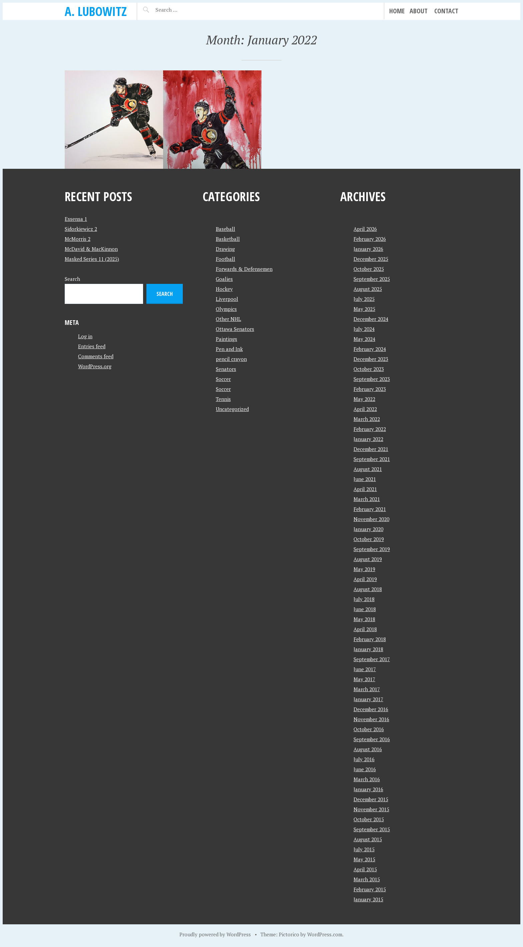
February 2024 (370, 349)
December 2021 (371, 449)
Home (397, 10)
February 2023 (370, 389)
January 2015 (368, 899)
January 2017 (368, 699)
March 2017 (367, 689)
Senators (226, 369)
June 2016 (365, 769)
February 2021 (370, 509)
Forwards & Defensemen (244, 269)
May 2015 (364, 859)
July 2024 (364, 329)
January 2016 (368, 789)
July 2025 (364, 299)
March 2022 (367, 419)
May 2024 (364, 339)
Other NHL (228, 319)
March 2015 (367, 879)
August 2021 (368, 469)
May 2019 (364, 569)
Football (225, 259)
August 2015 (368, 839)
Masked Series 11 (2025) (92, 259)
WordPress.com (324, 934)
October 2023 (369, 369)
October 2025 (369, 269)
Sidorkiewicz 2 (81, 228)
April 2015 (365, 869)
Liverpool (227, 299)
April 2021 (365, 489)
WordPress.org (94, 366)
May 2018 (364, 619)
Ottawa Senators (235, 329)
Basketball (228, 238)
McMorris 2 (77, 238)
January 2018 (368, 649)
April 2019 (365, 579)
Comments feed (95, 356)
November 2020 (371, 519)
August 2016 (368, 749)
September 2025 (372, 279)
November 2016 (371, 719)
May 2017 (364, 679)
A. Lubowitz (96, 11)
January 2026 (368, 249)
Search (72, 279)
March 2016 (367, 779)
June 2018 (365, 609)
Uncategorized (232, 409)
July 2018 (364, 599)
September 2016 (372, 739)
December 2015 (371, 799)
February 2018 (370, 639)
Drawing (225, 249)
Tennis (223, 399)
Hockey (224, 289)
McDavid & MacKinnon (91, 249)
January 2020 (368, 529)
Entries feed (91, 346)
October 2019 (369, 539)
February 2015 (370, 889)
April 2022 (365, 409)
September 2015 (372, 829)
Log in (85, 336)
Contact (446, 10)
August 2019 (368, 559)
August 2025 (368, 289)
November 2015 (371, 809)
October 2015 (369, 819)
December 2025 (371, 259)
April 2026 (365, 228)
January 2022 (368, 439)
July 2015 (364, 849)
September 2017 (372, 659)
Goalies (224, 279)
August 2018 (368, 589)
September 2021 (372, 459)
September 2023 (372, 379)
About (419, 10)
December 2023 (371, 359)
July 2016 (364, 759)
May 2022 (364, 399)
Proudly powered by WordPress (215, 934)
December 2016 (371, 709)
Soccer (223, 379)
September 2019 (372, 549)
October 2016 (369, 729)
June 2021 (365, 479)
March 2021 (367, 499)
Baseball (225, 228)
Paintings (226, 339)
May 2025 (364, 309)
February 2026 (370, 238)
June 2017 (365, 669)
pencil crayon (231, 359)
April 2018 (365, 629)
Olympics (226, 309)
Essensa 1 (76, 218)
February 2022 (370, 429)
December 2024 (371, 319)
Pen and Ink (229, 349)
